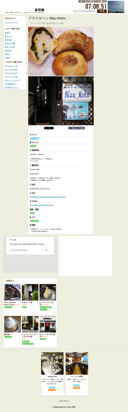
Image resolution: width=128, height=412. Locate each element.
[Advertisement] (85, 256)
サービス (52, 390)
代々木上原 (10, 47)
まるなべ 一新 (27, 302)
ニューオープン (11, 22)
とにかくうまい (12, 66)
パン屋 (33, 146)
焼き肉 (43, 339)
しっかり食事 (11, 70)
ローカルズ (25, 7)
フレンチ (8, 307)
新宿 (7, 58)
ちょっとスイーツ (12, 80)
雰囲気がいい (11, 84)
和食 (24, 307)
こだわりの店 (11, 73)
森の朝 (6, 334)
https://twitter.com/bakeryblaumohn (42, 205)
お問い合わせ (64, 401)
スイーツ (43, 309)
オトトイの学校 (77, 376)
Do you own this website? (18, 250)
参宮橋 (8, 40)
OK (46, 250)
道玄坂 (52, 387)
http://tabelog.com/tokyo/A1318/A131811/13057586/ (47, 197)
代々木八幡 (10, 43)
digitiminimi (52, 376)
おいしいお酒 (11, 77)
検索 (102, 11)
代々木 (8, 36)
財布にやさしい (12, 87)
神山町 (8, 51)
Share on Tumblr (76, 128)
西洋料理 (26, 341)
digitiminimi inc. (60, 407)
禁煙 (32, 213)
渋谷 (7, 54)
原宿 (7, 33)
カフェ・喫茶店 (46, 307)
